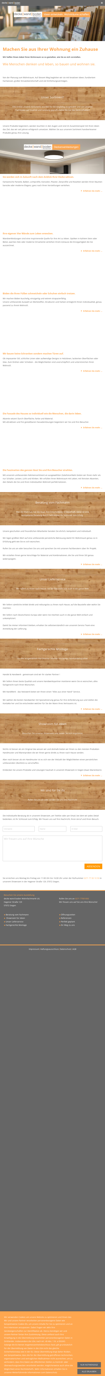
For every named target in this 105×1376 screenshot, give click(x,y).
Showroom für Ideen (15, 918)
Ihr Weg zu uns (68, 925)
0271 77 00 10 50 (92, 878)
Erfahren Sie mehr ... (92, 191)
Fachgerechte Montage (16, 925)
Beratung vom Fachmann (17, 914)
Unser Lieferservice (14, 921)
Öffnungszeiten (68, 914)
